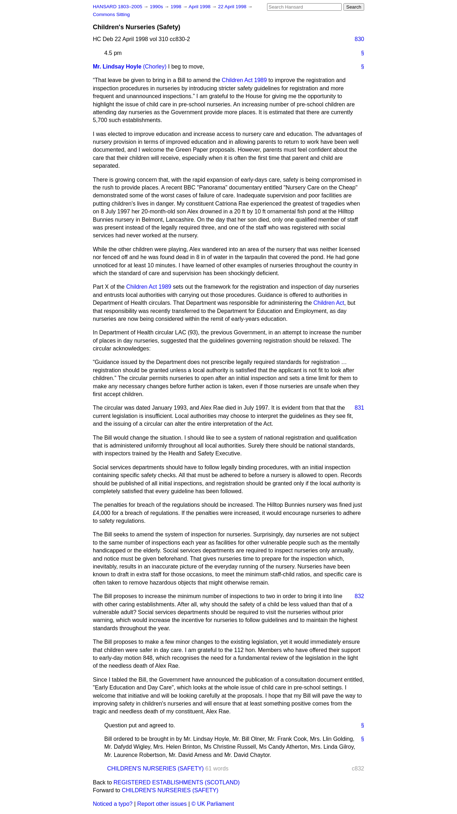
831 (359, 408)
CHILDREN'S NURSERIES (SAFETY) (155, 768)
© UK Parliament (212, 804)
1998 (177, 6)
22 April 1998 (233, 6)
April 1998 (200, 6)
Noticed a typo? (112, 804)
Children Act (328, 303)
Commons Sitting (111, 14)
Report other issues (162, 804)
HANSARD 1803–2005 (117, 6)
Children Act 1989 (244, 80)
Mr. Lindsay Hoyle (117, 67)
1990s (157, 6)
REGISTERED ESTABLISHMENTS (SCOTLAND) (177, 782)
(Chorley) (155, 67)
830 (359, 39)
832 (359, 596)
